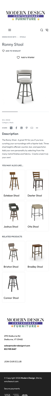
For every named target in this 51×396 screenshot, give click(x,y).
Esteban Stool (11, 195)
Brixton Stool (11, 266)
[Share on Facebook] (16, 128)
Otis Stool (33, 226)
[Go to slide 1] (6, 243)
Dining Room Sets (9, 37)
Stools (23, 37)
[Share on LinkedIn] (21, 128)
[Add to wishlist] (11, 50)
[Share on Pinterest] (26, 128)
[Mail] (32, 128)
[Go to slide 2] (8, 243)
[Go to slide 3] (9, 243)
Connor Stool (11, 298)
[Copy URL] (37, 128)
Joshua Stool (11, 226)
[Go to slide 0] (5, 243)
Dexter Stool (35, 195)
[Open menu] (9, 30)
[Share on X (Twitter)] (11, 128)
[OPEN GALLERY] (25, 85)
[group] (14, 252)
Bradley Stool (35, 266)
